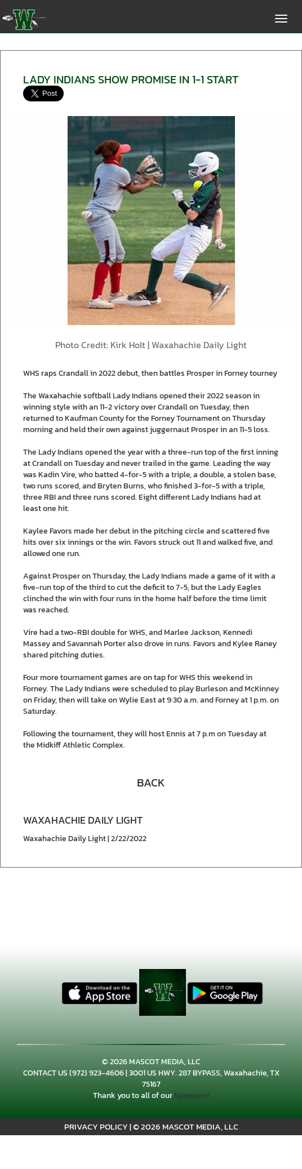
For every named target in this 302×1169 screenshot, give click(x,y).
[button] (151, 781)
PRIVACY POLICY (96, 1126)
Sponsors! (191, 1095)
